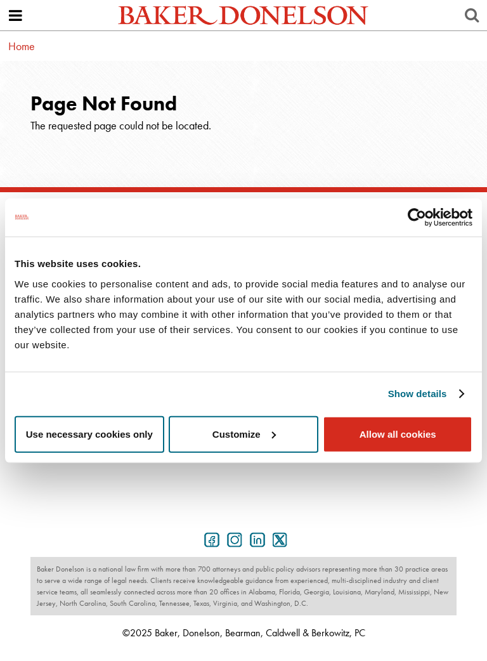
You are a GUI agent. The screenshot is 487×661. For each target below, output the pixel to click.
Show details (417, 393)
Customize (244, 433)
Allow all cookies (398, 433)
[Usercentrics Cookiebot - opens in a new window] (416, 217)
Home (21, 46)
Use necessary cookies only (89, 433)
